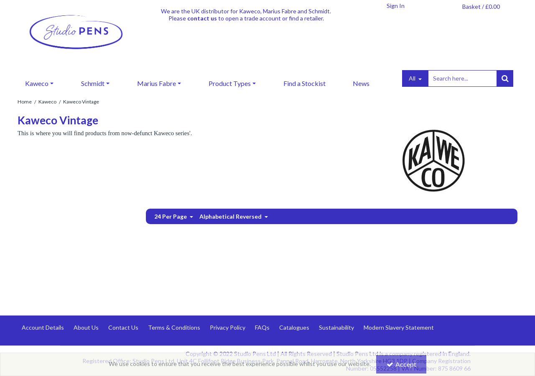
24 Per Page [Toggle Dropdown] (171, 216)
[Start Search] (505, 78)
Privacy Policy (227, 327)
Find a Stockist (304, 83)
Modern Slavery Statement (399, 327)
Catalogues (294, 327)
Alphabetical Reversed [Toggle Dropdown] (231, 216)
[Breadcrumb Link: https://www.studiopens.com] (25, 101)
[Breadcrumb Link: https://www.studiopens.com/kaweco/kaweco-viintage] (81, 101)
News (361, 83)
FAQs (262, 327)
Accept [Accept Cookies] (401, 364)
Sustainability (336, 327)
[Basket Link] (481, 6)
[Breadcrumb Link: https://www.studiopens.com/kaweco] (47, 101)
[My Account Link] (395, 6)
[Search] (462, 78)
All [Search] (413, 78)
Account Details (43, 327)
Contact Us (123, 327)
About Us (86, 327)
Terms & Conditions (174, 327)
